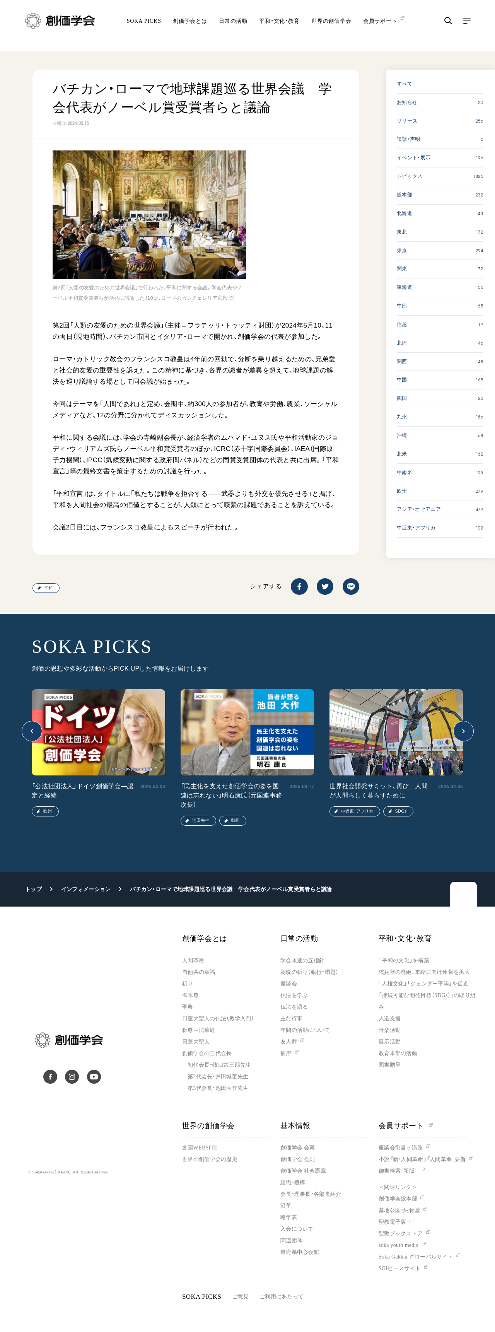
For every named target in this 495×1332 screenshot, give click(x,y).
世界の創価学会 (331, 27)
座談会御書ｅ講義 (401, 1148)
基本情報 (295, 1126)
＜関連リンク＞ (398, 1187)
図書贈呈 (390, 1065)
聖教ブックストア (401, 1233)
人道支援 (390, 1018)
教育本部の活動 (398, 1053)
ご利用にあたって (281, 1297)
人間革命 (193, 960)
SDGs (400, 811)
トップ (33, 889)
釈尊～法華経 (198, 1030)
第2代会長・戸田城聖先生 (218, 1076)
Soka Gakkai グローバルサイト (416, 1257)
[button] (32, 731)
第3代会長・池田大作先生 (218, 1088)
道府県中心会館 (299, 1252)
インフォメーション (86, 889)
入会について (297, 1229)
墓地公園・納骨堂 (399, 1210)
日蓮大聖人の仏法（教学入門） (218, 1018)
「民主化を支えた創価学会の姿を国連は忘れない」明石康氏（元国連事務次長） (231, 795)
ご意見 (240, 1297)
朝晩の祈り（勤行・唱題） (309, 972)
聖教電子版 (392, 1222)
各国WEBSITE (199, 1148)
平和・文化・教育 (279, 27)
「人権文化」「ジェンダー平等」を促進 (424, 984)
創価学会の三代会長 (207, 1053)
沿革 (286, 1206)
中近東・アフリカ (357, 811)
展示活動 (390, 1042)
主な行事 (291, 1018)
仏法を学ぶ (294, 995)
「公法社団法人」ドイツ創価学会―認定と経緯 (82, 791)
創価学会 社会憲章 (303, 1171)
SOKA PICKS (144, 27)
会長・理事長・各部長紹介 (310, 1194)
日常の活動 (233, 27)
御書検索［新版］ (398, 1171)
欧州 (47, 811)
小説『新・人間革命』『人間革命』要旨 (422, 1159)
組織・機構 (292, 1182)
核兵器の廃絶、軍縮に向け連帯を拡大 (424, 972)
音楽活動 (390, 1030)
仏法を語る (294, 1007)
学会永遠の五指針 (302, 960)
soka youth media (398, 1245)
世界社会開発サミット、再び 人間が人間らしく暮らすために (378, 791)
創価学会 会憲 (297, 1148)
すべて (404, 84)
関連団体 (291, 1240)
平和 (48, 588)
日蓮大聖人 (196, 1042)
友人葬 (288, 1042)
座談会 (288, 984)
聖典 (187, 1007)
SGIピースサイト (400, 1268)
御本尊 (190, 995)
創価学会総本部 (398, 1199)
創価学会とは (190, 27)
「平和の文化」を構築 (404, 960)
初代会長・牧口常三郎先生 (219, 1065)
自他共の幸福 (198, 972)
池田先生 (200, 820)
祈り (187, 984)
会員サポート (406, 1126)
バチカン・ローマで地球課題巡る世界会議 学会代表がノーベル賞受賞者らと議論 (231, 889)
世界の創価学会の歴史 (209, 1159)
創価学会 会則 (297, 1159)
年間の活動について (305, 1030)
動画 (235, 820)
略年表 (288, 1217)
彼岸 (286, 1053)
